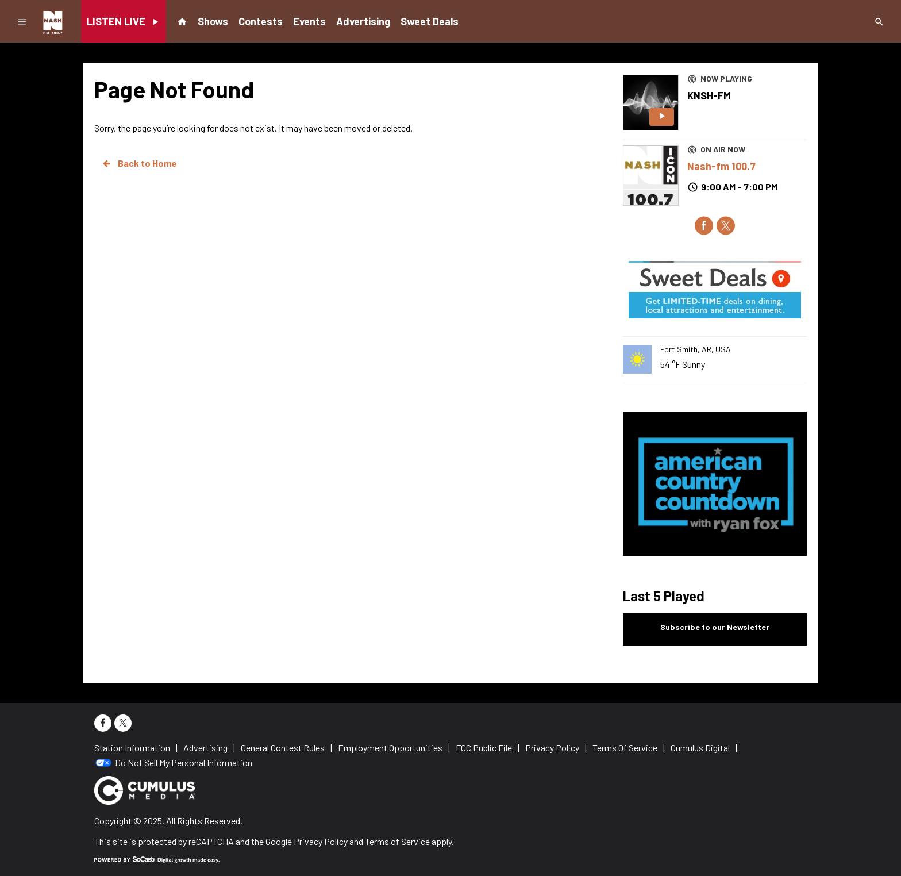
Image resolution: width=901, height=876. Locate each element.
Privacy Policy (321, 841)
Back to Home (139, 163)
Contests (260, 21)
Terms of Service (397, 841)
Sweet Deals (430, 21)
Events (309, 21)
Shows (213, 21)
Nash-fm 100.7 (721, 166)
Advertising (363, 21)
